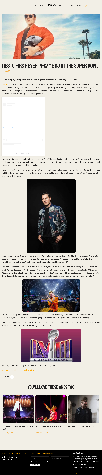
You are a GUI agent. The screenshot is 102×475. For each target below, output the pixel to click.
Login (86, 6)
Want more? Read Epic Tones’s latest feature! (20, 370)
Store (79, 5)
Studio (60, 5)
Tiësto (4, 84)
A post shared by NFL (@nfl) (23, 153)
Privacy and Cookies (35, 453)
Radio (23, 5)
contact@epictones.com (78, 473)
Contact (4, 453)
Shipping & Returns (48, 453)
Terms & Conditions (21, 453)
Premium (70, 5)
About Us (11, 453)
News (42, 5)
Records (33, 5)
